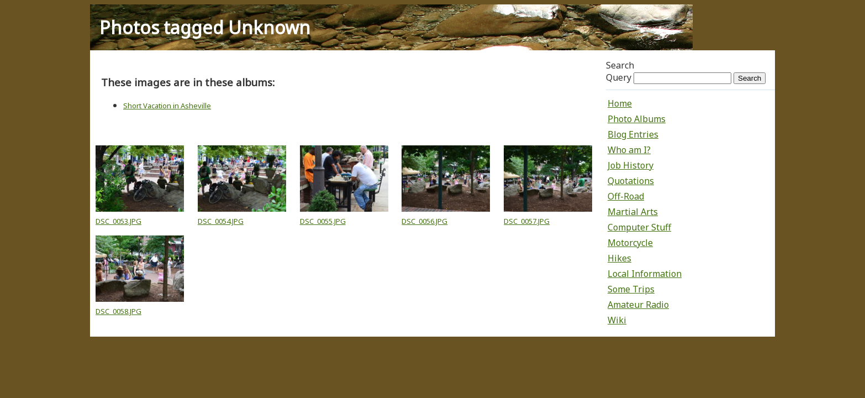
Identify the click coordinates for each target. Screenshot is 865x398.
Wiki (617, 320)
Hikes (619, 258)
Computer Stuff (639, 227)
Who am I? (629, 150)
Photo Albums (637, 119)
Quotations (631, 181)
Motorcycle (630, 243)
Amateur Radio (638, 304)
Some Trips (631, 289)
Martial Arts (633, 212)
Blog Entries (633, 134)
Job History (630, 165)
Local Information (645, 274)
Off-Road (626, 196)
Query (618, 77)
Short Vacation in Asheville (167, 106)
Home (620, 103)
